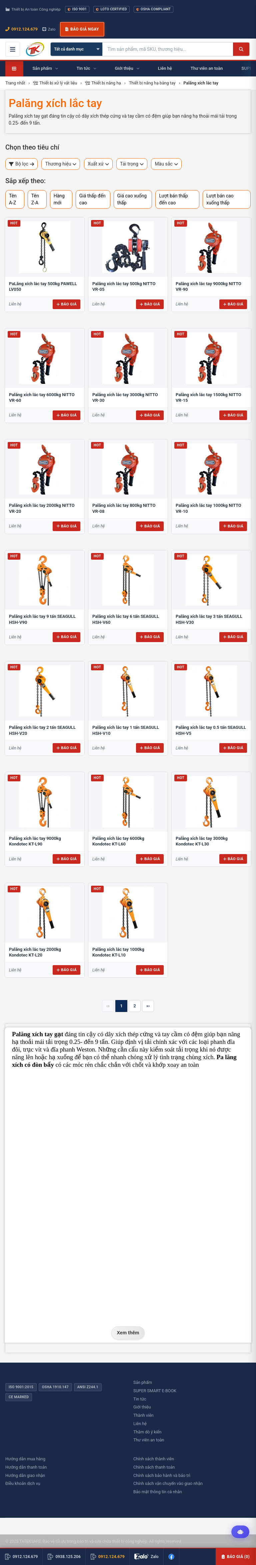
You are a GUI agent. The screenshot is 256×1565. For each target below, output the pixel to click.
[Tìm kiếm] (241, 49)
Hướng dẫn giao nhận (25, 1475)
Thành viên (143, 1415)
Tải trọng (132, 164)
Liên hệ (140, 1423)
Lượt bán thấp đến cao (173, 199)
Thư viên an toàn (148, 1439)
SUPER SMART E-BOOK (154, 1390)
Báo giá (66, 304)
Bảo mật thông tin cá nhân (157, 1491)
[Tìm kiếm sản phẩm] (168, 49)
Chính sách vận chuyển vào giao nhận (168, 1483)
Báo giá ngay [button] (82, 29)
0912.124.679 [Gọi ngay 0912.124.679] (21, 29)
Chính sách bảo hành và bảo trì (161, 1475)
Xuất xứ (98, 164)
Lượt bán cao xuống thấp (220, 199)
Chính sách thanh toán (154, 1467)
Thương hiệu (60, 164)
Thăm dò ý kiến (147, 1431)
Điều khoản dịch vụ (22, 1483)
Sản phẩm (142, 1382)
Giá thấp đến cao (92, 199)
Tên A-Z (13, 199)
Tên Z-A (35, 199)
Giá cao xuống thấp (132, 199)
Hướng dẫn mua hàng (25, 1458)
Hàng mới (59, 199)
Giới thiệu (142, 1406)
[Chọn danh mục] (76, 49)
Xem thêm (128, 1332)
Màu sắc (166, 164)
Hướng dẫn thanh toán (26, 1467)
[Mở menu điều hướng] (12, 49)
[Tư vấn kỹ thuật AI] (240, 1532)
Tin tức (139, 1399)
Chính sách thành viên (153, 1458)
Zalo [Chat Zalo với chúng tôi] (49, 29)
